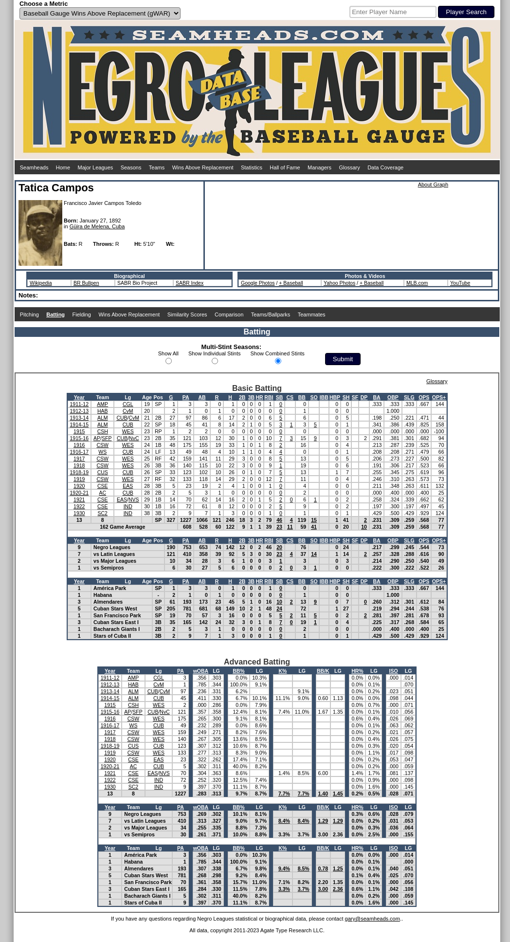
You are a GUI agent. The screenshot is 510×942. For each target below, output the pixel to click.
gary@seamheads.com (372, 919)
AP (96, 438)
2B (242, 397)
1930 (79, 513)
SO (313, 397)
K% (282, 671)
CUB (121, 418)
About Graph (433, 184)
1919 (79, 479)
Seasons (131, 167)
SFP (106, 438)
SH (346, 397)
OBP (393, 397)
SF (355, 397)
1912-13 (79, 411)
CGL (128, 404)
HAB (102, 411)
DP (364, 397)
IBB (324, 397)
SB (279, 397)
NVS (133, 499)
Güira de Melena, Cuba (97, 226)
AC (102, 493)
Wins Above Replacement (203, 167)
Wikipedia (41, 283)
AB (202, 397)
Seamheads (34, 167)
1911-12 (79, 404)
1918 (79, 465)
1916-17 (79, 452)
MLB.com (417, 283)
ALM (102, 418)
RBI (268, 397)
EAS (128, 486)
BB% (239, 671)
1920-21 (79, 493)
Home (63, 167)
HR (259, 397)
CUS (102, 472)
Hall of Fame (285, 167)
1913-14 (79, 418)
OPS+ (439, 397)
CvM (128, 411)
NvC (134, 438)
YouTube (460, 283)
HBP (334, 397)
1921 (79, 499)
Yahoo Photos (339, 283)
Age (147, 397)
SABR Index (189, 283)
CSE (102, 486)
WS (102, 452)
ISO (393, 671)
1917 (79, 459)
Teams (156, 167)
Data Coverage (385, 167)
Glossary (349, 167)
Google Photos (257, 283)
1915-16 (79, 438)
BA (377, 397)
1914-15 (79, 424)
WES (128, 431)
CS (289, 397)
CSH (102, 431)
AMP (102, 404)
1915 (79, 431)
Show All (168, 353)
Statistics (251, 167)
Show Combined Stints (278, 353)
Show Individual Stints (214, 353)
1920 (79, 486)
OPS (424, 397)
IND (128, 506)
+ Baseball (291, 283)
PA (185, 397)
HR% (357, 671)
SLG (409, 397)
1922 (79, 506)
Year (79, 397)
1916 (79, 445)
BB (302, 397)
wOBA (201, 671)
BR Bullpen (86, 283)
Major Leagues (95, 167)
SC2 (103, 513)
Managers (319, 167)
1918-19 (79, 472)
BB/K (323, 671)
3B (251, 397)
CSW (102, 445)
